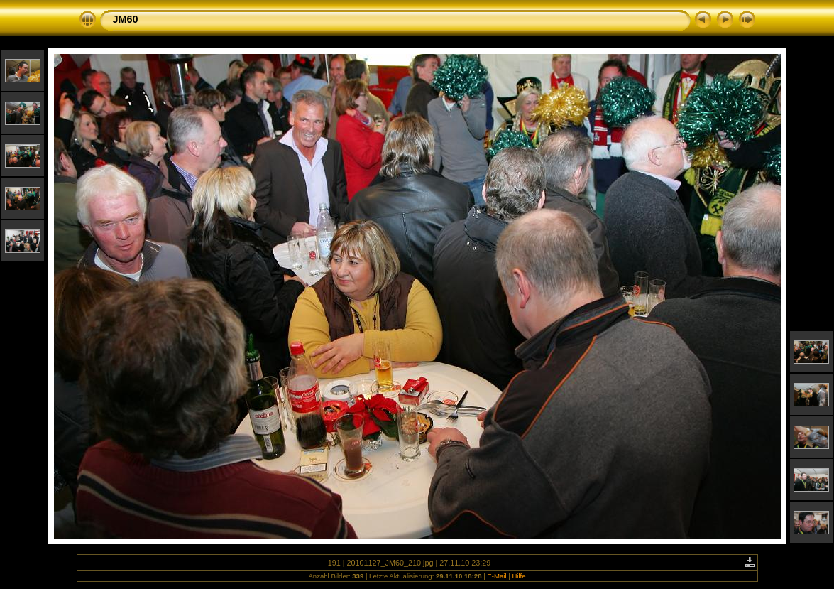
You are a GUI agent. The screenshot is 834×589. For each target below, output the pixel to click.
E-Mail (496, 576)
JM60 (125, 19)
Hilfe (518, 576)
